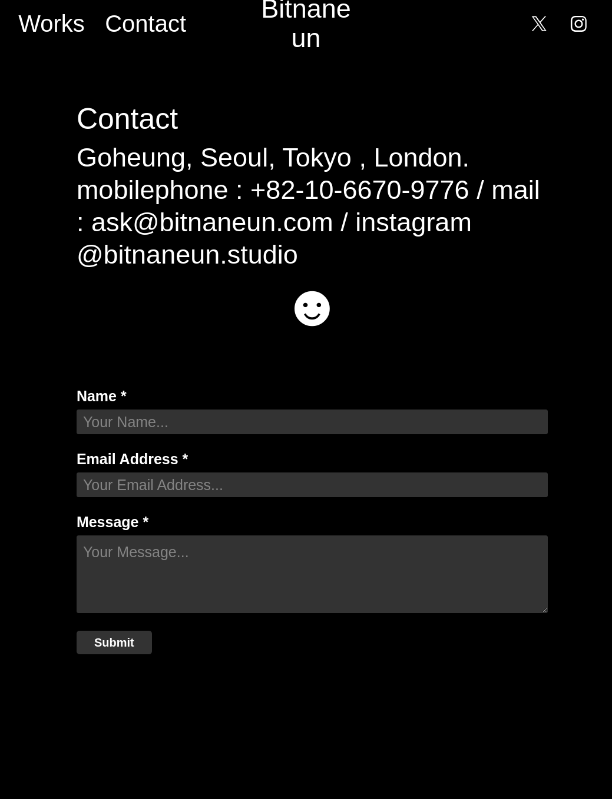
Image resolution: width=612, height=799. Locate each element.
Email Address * (132, 459)
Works (51, 23)
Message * (112, 522)
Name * (102, 396)
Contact (145, 23)
